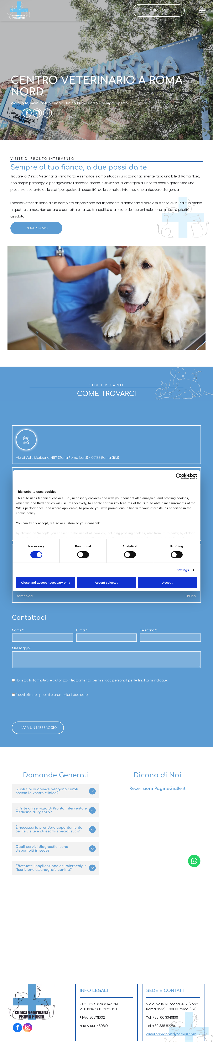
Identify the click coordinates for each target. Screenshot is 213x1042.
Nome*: (18, 630)
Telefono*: (148, 630)
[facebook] (27, 113)
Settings (183, 570)
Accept (167, 582)
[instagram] (37, 113)
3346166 (171, 1017)
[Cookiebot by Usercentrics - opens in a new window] (179, 476)
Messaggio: (21, 648)
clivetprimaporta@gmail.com (171, 1034)
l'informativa (39, 680)
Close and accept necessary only (45, 582)
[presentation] (43, 709)
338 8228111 (167, 1025)
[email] (47, 113)
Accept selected (106, 582)
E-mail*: (82, 630)
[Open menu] (202, 10)
